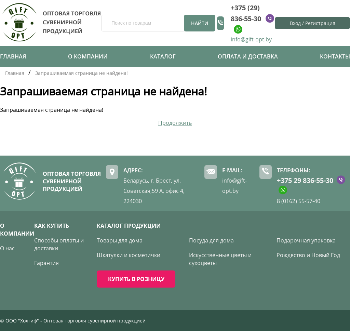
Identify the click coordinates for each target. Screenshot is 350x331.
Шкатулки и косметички (128, 255)
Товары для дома (120, 240)
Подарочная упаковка (306, 240)
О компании (88, 56)
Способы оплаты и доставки (59, 244)
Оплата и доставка (248, 56)
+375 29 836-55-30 (305, 180)
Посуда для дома (211, 240)
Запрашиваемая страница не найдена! (81, 73)
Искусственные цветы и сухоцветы (220, 259)
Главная (13, 56)
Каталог (163, 56)
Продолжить (175, 123)
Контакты (335, 56)
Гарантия (46, 263)
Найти (199, 23)
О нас (7, 248)
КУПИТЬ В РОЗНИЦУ (136, 279)
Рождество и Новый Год (308, 255)
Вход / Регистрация (312, 23)
